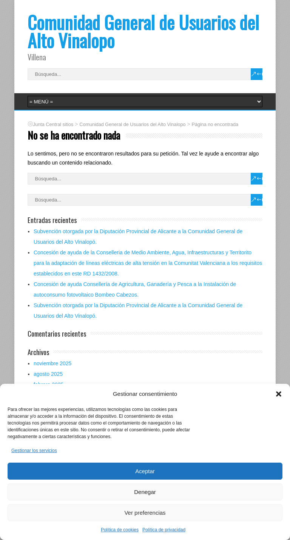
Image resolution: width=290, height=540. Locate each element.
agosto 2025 (48, 374)
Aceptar (145, 471)
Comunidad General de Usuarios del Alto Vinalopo (143, 31)
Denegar (145, 492)
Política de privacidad (163, 529)
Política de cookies (120, 529)
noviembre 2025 (52, 363)
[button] (278, 394)
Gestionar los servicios (34, 450)
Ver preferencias (144, 512)
